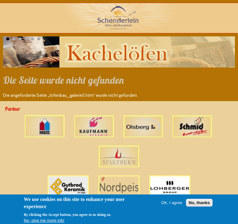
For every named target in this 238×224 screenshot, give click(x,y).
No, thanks (199, 203)
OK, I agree (171, 203)
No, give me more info (44, 220)
